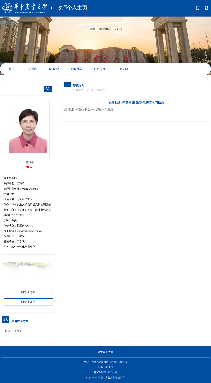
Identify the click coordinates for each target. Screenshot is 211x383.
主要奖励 (122, 68)
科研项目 (99, 68)
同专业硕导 (28, 301)
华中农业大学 (105, 352)
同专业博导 (28, 292)
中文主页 (89, 90)
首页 (11, 68)
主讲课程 (31, 68)
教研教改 (54, 68)
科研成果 (76, 68)
